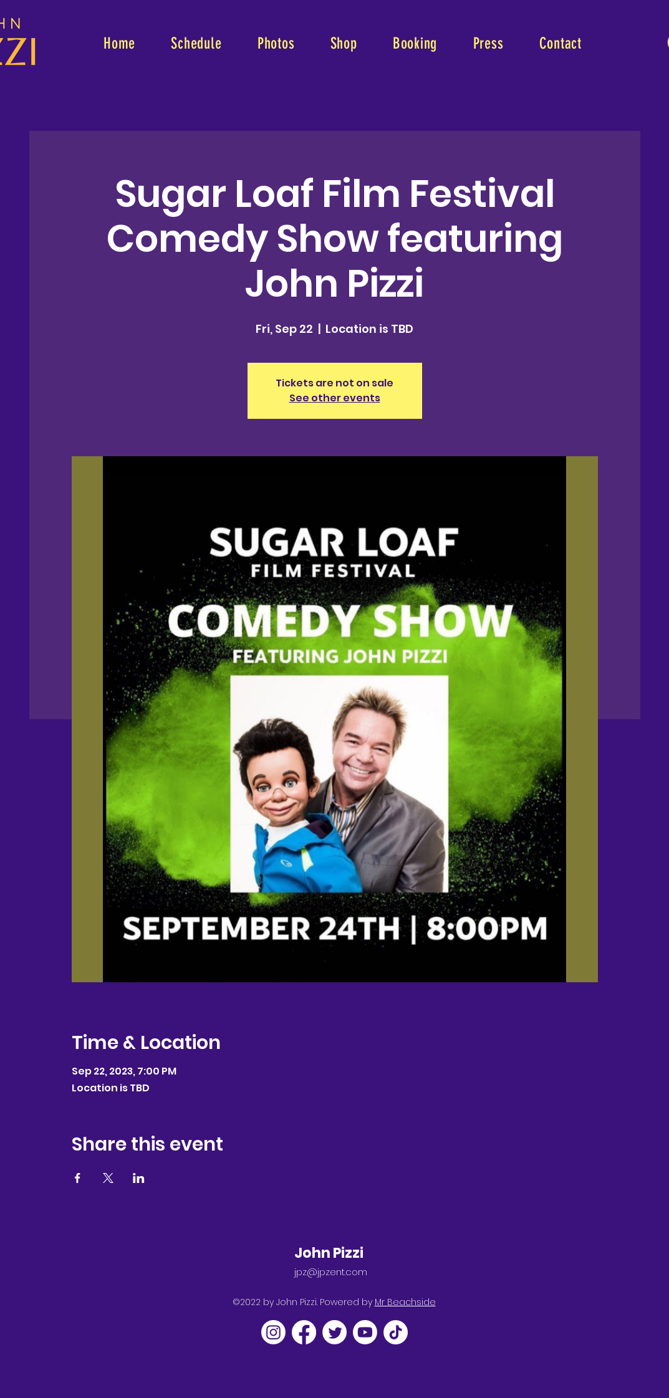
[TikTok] (395, 1332)
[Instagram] (273, 1332)
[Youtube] (365, 1332)
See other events (334, 398)
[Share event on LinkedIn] (139, 1178)
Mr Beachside (405, 1302)
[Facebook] (304, 1332)
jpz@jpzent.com (330, 1271)
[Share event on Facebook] (78, 1178)
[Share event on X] (108, 1178)
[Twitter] (334, 1332)
